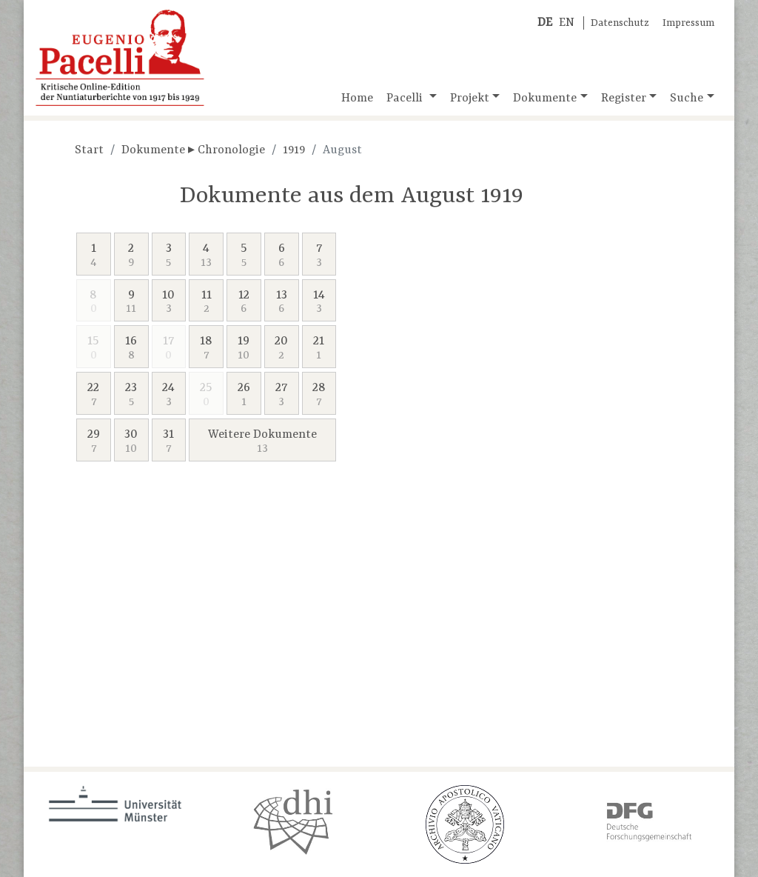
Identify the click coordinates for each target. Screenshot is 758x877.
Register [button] (623, 98)
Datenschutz (620, 23)
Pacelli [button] (406, 98)
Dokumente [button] (545, 98)
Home (357, 98)
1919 (294, 150)
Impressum (688, 23)
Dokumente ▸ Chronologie (193, 150)
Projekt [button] (469, 98)
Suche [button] (686, 98)
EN (566, 23)
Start (89, 150)
